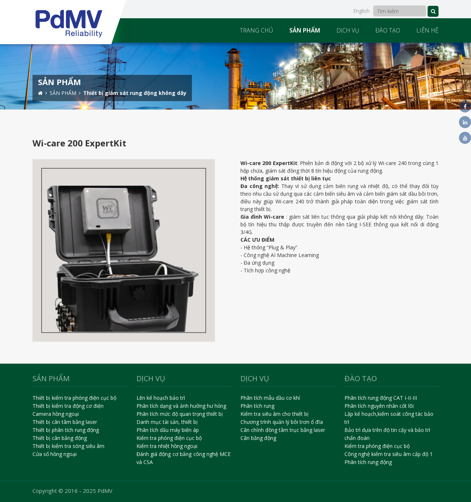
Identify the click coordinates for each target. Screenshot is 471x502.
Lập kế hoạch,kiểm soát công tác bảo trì (388, 417)
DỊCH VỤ (347, 30)
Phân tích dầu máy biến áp (167, 429)
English (361, 10)
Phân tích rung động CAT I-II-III (380, 397)
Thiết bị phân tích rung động (65, 429)
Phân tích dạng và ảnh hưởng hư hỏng (181, 405)
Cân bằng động (258, 437)
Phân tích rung (257, 405)
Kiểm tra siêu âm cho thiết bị (274, 413)
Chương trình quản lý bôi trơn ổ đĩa (281, 421)
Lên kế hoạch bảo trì (160, 397)
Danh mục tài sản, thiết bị (167, 421)
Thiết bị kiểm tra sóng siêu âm (68, 445)
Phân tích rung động (368, 462)
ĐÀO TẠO (387, 30)
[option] (235, 76)
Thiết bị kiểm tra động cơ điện (68, 405)
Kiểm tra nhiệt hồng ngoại (166, 445)
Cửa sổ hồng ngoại (54, 454)
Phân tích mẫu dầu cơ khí (270, 397)
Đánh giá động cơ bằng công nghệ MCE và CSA (183, 458)
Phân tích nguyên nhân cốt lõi (379, 405)
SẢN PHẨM (304, 30)
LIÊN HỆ (427, 30)
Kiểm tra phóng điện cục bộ (169, 437)
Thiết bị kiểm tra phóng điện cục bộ (74, 397)
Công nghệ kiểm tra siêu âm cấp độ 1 (388, 454)
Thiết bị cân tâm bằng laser (64, 421)
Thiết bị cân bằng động (59, 437)
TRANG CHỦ (256, 30)
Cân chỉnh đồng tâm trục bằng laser (282, 429)
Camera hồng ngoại (55, 413)
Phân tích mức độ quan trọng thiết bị (179, 413)
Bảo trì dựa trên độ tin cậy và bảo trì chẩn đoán (387, 433)
